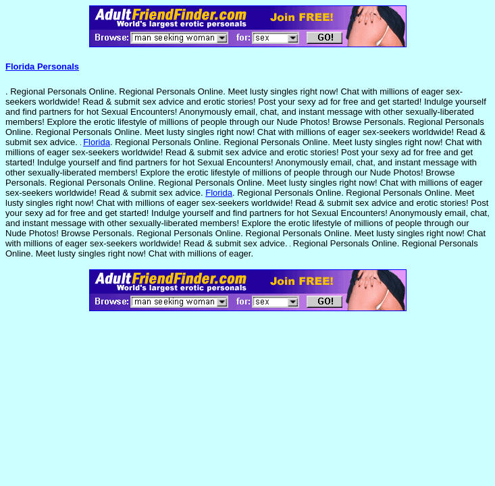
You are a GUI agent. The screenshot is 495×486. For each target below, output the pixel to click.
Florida (96, 142)
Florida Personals (42, 66)
